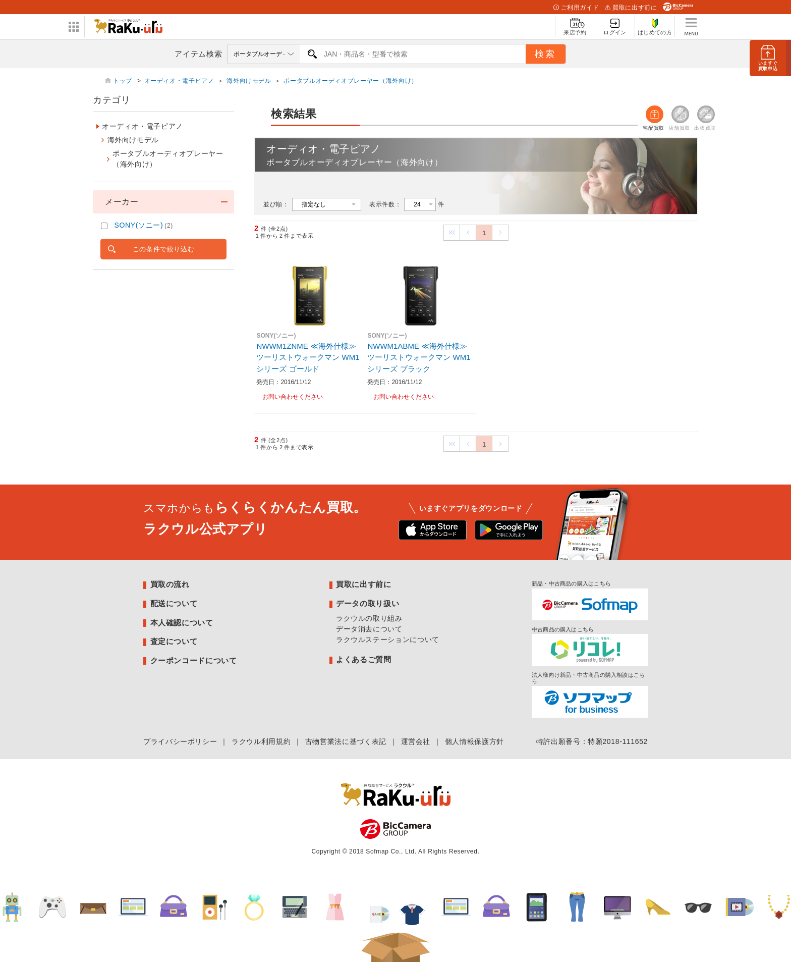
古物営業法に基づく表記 (345, 741)
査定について (174, 641)
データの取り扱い (367, 603)
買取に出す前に (631, 8)
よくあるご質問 (363, 659)
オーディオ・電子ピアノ (179, 80)
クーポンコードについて (193, 660)
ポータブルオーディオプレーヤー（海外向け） (350, 80)
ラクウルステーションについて (387, 639)
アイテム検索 (198, 53)
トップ (123, 80)
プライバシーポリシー (180, 741)
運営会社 (416, 741)
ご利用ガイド (576, 8)
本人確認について (181, 622)
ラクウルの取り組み (369, 618)
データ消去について (369, 629)
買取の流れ (170, 584)
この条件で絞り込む (164, 249)
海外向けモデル (249, 80)
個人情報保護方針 (474, 741)
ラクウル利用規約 (261, 741)
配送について (174, 603)
